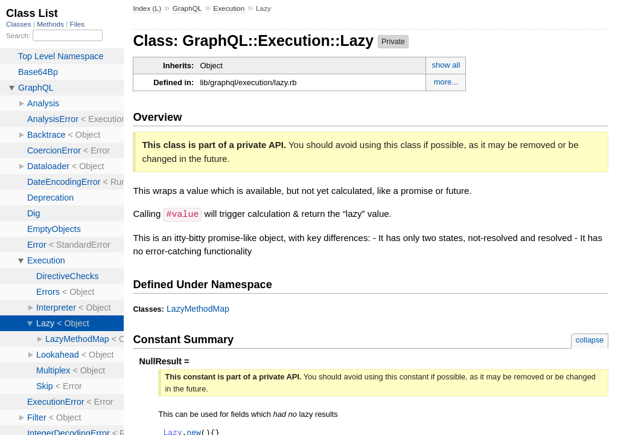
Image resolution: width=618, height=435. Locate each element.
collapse (590, 339)
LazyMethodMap (198, 308)
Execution (228, 8)
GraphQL (187, 8)
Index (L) (147, 8)
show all (446, 64)
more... (446, 81)
